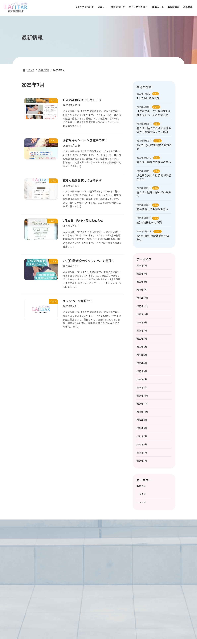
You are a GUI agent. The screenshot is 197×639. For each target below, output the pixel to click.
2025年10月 (142, 314)
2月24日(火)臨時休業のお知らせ (153, 237)
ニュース (156, 107)
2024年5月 (142, 452)
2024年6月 (142, 444)
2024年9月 (142, 420)
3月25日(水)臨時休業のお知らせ (154, 147)
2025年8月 (142, 330)
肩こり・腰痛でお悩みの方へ (154, 162)
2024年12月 (142, 395)
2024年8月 (142, 428)
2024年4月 (142, 460)
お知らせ (141, 486)
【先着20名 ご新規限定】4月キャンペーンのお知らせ (153, 113)
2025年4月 (142, 363)
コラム (155, 93)
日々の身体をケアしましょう (82, 100)
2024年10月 (142, 411)
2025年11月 (142, 306)
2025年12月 (142, 298)
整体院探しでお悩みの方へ (152, 209)
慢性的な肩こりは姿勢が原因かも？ (154, 177)
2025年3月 (142, 371)
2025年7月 (142, 338)
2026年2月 (142, 281)
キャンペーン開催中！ (78, 301)
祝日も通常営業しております (82, 180)
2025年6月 (142, 346)
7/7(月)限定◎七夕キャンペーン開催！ (89, 260)
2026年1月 (142, 289)
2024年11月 (142, 403)
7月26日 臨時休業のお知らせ (83, 220)
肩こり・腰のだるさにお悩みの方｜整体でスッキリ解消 (154, 130)
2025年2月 (142, 379)
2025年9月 (142, 322)
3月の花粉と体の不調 (149, 222)
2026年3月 (142, 273)
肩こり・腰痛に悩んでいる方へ (154, 194)
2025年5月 (142, 355)
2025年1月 (142, 387)
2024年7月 (142, 436)
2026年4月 (142, 265)
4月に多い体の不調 (148, 98)
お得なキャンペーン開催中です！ (85, 140)
